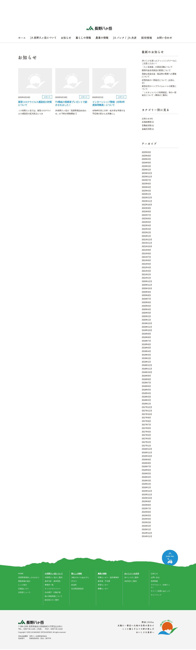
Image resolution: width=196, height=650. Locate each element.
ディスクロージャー (53, 589)
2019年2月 (146, 358)
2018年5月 (146, 390)
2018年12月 (147, 365)
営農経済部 (146, 125)
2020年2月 (146, 316)
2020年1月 (146, 320)
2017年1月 (146, 446)
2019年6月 (146, 344)
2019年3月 (146, 355)
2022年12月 (147, 197)
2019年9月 (146, 334)
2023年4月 (146, 187)
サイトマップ (156, 595)
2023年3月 (146, 191)
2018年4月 (146, 393)
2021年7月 (146, 257)
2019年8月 (146, 337)
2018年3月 (146, 397)
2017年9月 (146, 418)
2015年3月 (146, 522)
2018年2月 (146, 400)
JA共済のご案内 (130, 581)
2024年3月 (146, 166)
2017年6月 (146, 428)
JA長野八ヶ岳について (54, 574)
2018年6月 (146, 386)
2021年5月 (146, 264)
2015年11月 (147, 494)
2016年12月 (147, 449)
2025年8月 (146, 156)
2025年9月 (146, 152)
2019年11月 (147, 327)
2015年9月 (146, 501)
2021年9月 (146, 250)
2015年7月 (146, 508)
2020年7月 (146, 299)
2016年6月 (146, 470)
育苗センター (103, 585)
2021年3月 (146, 271)
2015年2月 (146, 526)
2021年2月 (146, 274)
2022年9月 (146, 208)
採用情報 (154, 581)
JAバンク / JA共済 (131, 574)
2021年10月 (147, 246)
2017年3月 (146, 439)
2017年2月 (146, 442)
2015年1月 (146, 529)
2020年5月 (146, 306)
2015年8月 (146, 505)
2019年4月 (146, 351)
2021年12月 (147, 239)
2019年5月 (146, 348)
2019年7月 (146, 341)
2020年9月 (146, 292)
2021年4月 (146, 267)
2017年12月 (147, 407)
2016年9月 (146, 459)
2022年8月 (146, 211)
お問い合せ (155, 577)
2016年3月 (146, 480)
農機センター (103, 589)
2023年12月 (147, 173)
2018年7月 (146, 383)
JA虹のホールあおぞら (80, 577)
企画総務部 (146, 122)
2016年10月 (147, 456)
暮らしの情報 (76, 574)
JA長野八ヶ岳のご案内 (54, 577)
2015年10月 (147, 498)
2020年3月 (146, 313)
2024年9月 (146, 163)
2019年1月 (146, 362)
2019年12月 (147, 323)
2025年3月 (146, 159)
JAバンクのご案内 (131, 577)
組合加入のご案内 (52, 600)
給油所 (74, 585)
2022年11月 (147, 201)
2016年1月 (146, 487)
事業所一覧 (49, 585)
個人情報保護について (53, 596)
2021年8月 (146, 253)
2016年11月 (147, 452)
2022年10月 (147, 205)
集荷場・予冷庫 (104, 581)
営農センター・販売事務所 (108, 577)
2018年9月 (146, 376)
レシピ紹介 (22, 585)
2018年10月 (147, 372)
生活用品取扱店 (77, 589)
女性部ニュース (24, 592)
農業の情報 (102, 574)
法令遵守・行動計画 (53, 592)
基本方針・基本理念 (53, 581)
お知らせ (146, 118)
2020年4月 (146, 309)
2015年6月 (146, 512)
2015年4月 (146, 519)
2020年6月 (146, 302)
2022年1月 (146, 236)
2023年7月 (146, 180)
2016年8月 (146, 463)
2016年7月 (146, 466)
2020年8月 (146, 295)
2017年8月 (146, 421)
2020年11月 (147, 285)
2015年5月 (146, 515)
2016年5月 (146, 473)
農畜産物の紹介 (24, 581)
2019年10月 (147, 330)
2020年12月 (147, 281)
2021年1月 (146, 278)
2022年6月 (146, 218)
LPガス (74, 581)
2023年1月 (146, 194)
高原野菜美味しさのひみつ (28, 577)
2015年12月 (147, 491)
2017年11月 (147, 411)
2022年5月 (146, 222)
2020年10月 (147, 288)
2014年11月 (147, 536)
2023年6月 (146, 184)
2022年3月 (146, 229)
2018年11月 (147, 369)
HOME (20, 574)
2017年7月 (146, 425)
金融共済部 (146, 129)
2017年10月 (147, 414)
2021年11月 (147, 243)
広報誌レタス (23, 589)
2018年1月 (146, 404)
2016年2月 (146, 484)
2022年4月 (146, 225)
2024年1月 (146, 170)
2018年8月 (146, 379)
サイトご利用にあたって (160, 591)
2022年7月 (146, 215)
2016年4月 (146, 477)
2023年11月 (147, 176)
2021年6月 (146, 260)
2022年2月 (146, 232)
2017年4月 (146, 435)
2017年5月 (146, 432)
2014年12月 (147, 533)
